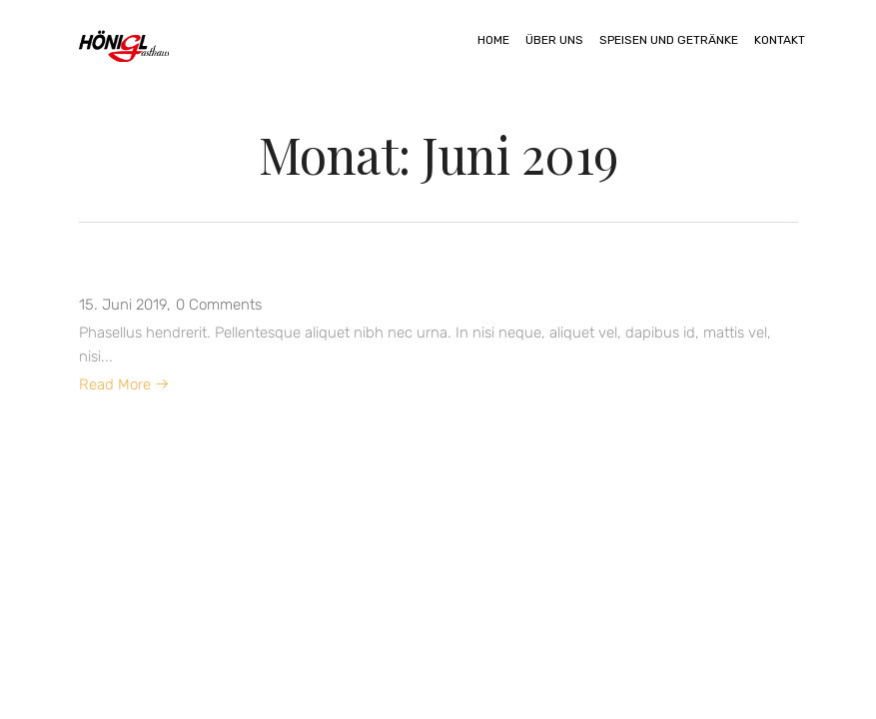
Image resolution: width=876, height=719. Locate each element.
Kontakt (779, 40)
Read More (124, 384)
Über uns (554, 40)
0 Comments (219, 305)
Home (493, 40)
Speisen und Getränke (668, 40)
